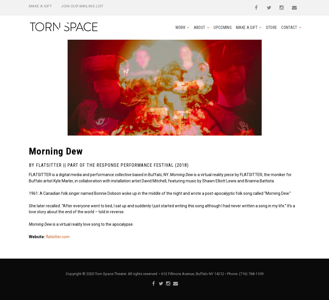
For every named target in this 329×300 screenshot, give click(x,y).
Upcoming (223, 27)
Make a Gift (40, 6)
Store (271, 27)
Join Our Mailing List (82, 6)
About (199, 27)
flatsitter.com (58, 236)
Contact (289, 27)
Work (180, 27)
